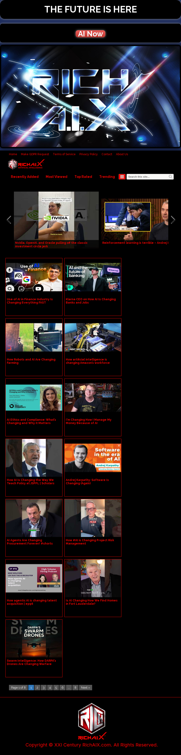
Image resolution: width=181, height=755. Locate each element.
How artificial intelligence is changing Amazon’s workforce (88, 361)
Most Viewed (56, 177)
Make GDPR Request (35, 154)
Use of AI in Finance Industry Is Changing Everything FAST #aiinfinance (30, 303)
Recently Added (25, 177)
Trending (107, 177)
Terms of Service (64, 154)
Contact (107, 154)
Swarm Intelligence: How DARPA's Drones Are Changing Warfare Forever (31, 664)
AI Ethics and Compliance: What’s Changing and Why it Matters (31, 421)
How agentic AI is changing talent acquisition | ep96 (32, 602)
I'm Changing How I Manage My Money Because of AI (88, 421)
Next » (85, 687)
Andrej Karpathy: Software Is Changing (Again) (87, 481)
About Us (122, 154)
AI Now (90, 33)
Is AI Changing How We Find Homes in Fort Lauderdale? (92, 602)
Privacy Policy (88, 154)
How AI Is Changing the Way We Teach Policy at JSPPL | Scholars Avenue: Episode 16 (30, 483)
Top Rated (83, 177)
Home (13, 154)
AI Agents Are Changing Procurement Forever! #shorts (30, 542)
